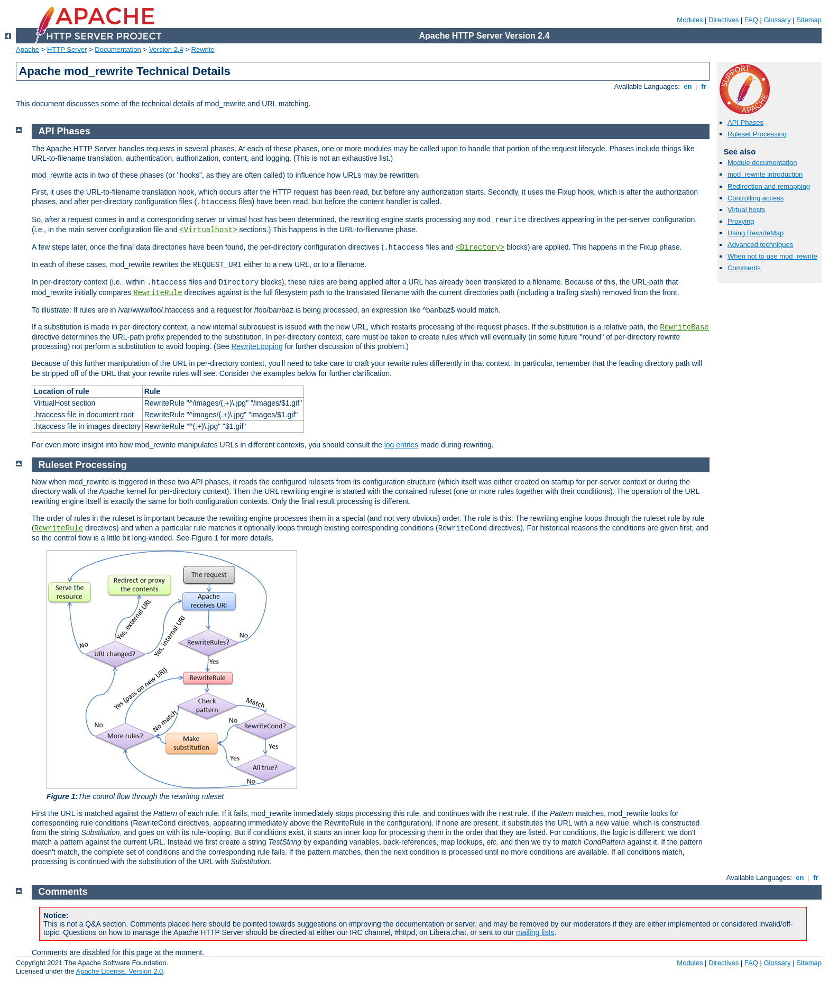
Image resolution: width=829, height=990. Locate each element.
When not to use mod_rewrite (772, 256)
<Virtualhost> (208, 230)
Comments (744, 268)
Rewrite (203, 49)
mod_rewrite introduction (765, 174)
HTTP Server (67, 49)
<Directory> (480, 247)
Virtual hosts (746, 210)
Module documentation (762, 163)
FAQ (751, 20)
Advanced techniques (760, 245)
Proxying (740, 221)
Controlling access (755, 198)
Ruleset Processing (757, 134)
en (688, 86)
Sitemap (809, 20)
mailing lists (535, 932)
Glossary (776, 20)
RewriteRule (157, 293)
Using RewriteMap (755, 233)
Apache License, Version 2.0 (119, 971)
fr (703, 86)
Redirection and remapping (768, 186)
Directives (723, 20)
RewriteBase (684, 327)
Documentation (118, 49)
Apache (27, 49)
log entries (401, 445)
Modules (690, 20)
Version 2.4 (166, 49)
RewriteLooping (256, 346)
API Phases (745, 122)
